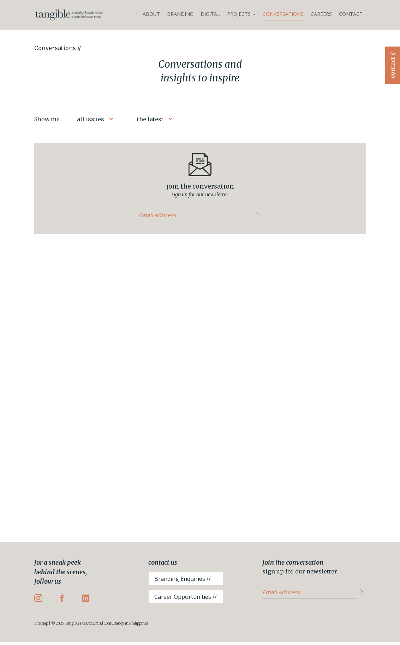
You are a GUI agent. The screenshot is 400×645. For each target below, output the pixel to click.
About (151, 14)
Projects (241, 14)
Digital (210, 14)
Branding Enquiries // (182, 582)
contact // (392, 65)
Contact (351, 14)
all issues (90, 119)
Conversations (283, 14)
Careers (321, 14)
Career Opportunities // (185, 600)
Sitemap (41, 626)
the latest (150, 119)
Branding (180, 14)
